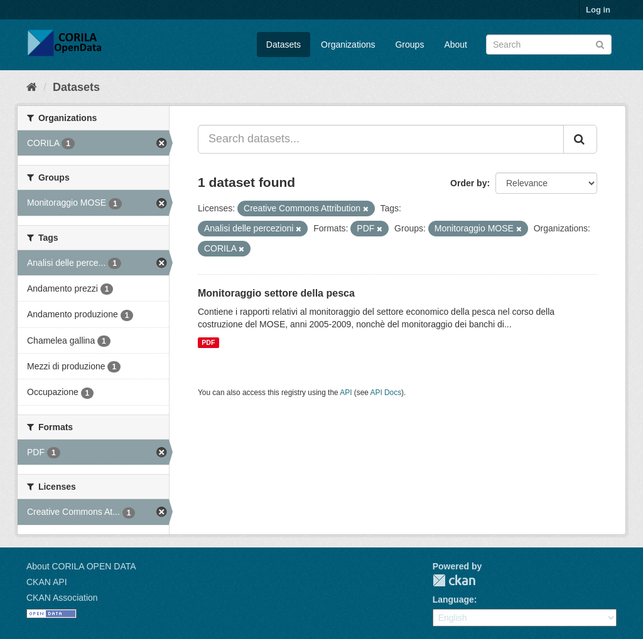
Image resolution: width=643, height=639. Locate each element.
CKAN (454, 580)
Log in (598, 9)
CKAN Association (62, 598)
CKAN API (46, 582)
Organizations (348, 45)
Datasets (283, 45)
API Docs (386, 392)
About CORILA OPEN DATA (81, 566)
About (455, 45)
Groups (409, 45)
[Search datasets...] (381, 139)
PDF (208, 342)
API (346, 392)
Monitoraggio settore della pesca (276, 293)
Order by (468, 183)
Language (453, 599)
